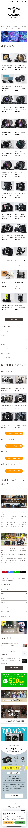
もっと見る (14, 319)
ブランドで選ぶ (5, 331)
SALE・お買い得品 (5, 358)
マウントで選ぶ (5, 349)
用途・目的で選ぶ (5, 353)
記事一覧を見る (14, 668)
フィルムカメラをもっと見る (14, 433)
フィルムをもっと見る (14, 458)
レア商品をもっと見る (14, 471)
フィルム (3, 340)
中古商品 (3, 335)
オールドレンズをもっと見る (14, 446)
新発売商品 (4, 344)
